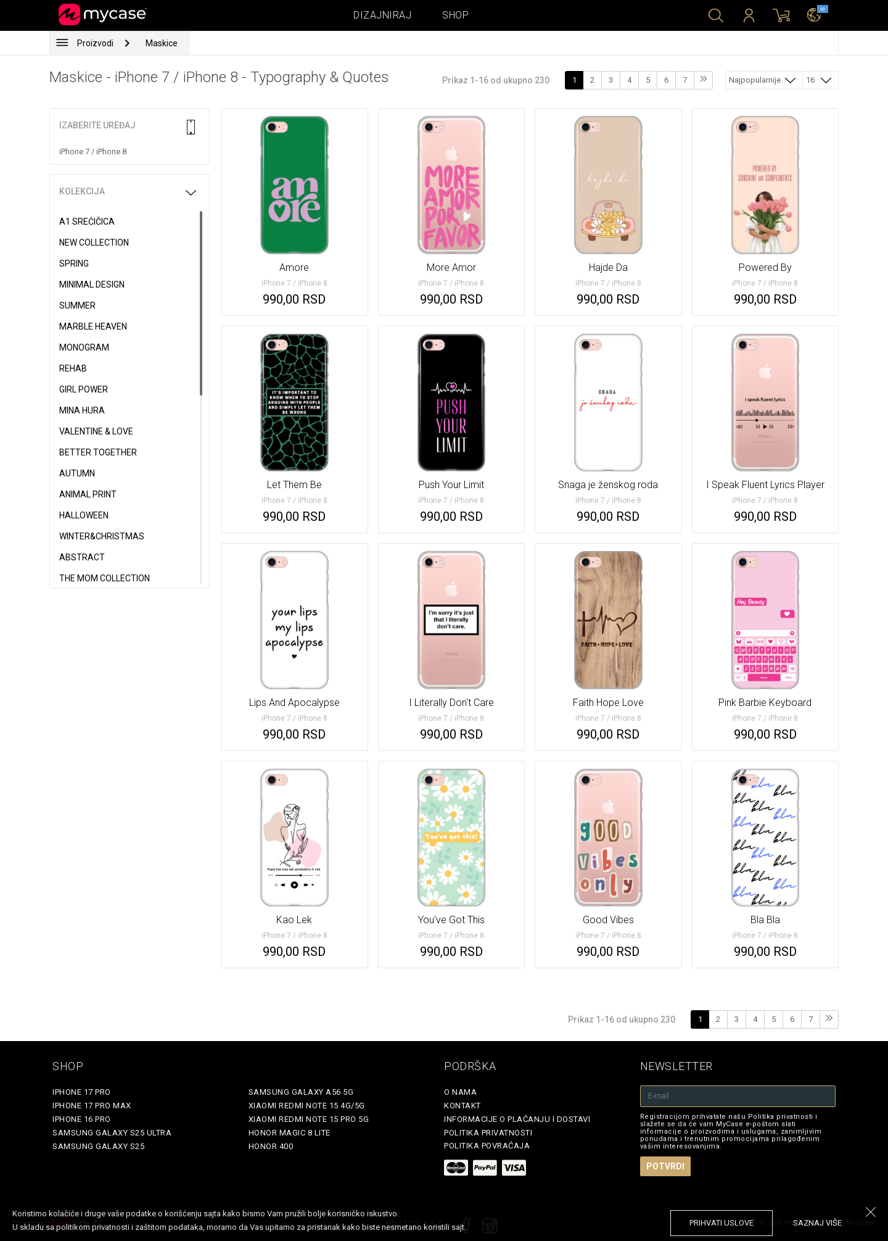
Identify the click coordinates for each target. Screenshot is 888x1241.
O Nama (460, 1092)
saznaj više (817, 1222)
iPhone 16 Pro (81, 1119)
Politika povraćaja (487, 1145)
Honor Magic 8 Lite (290, 1132)
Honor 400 (271, 1146)
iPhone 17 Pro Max (91, 1105)
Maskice (162, 43)
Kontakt (462, 1105)
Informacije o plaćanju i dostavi (517, 1119)
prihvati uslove (721, 1222)
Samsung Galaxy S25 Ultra (111, 1132)
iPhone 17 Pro (81, 1092)
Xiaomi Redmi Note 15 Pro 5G (309, 1119)
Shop (455, 15)
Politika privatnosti (488, 1132)
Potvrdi (665, 1166)
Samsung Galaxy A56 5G (301, 1092)
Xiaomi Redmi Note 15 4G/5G (307, 1105)
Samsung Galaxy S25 (98, 1146)
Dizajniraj (382, 15)
